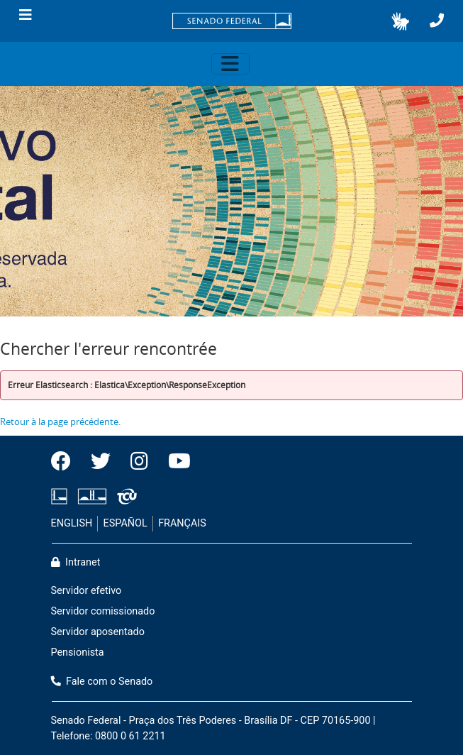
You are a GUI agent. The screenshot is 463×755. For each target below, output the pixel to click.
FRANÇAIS (182, 523)
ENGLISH (72, 523)
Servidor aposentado (98, 632)
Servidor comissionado (103, 611)
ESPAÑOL (125, 523)
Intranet (76, 562)
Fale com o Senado (102, 682)
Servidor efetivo (86, 591)
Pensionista (77, 652)
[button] (400, 21)
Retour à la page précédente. (60, 421)
